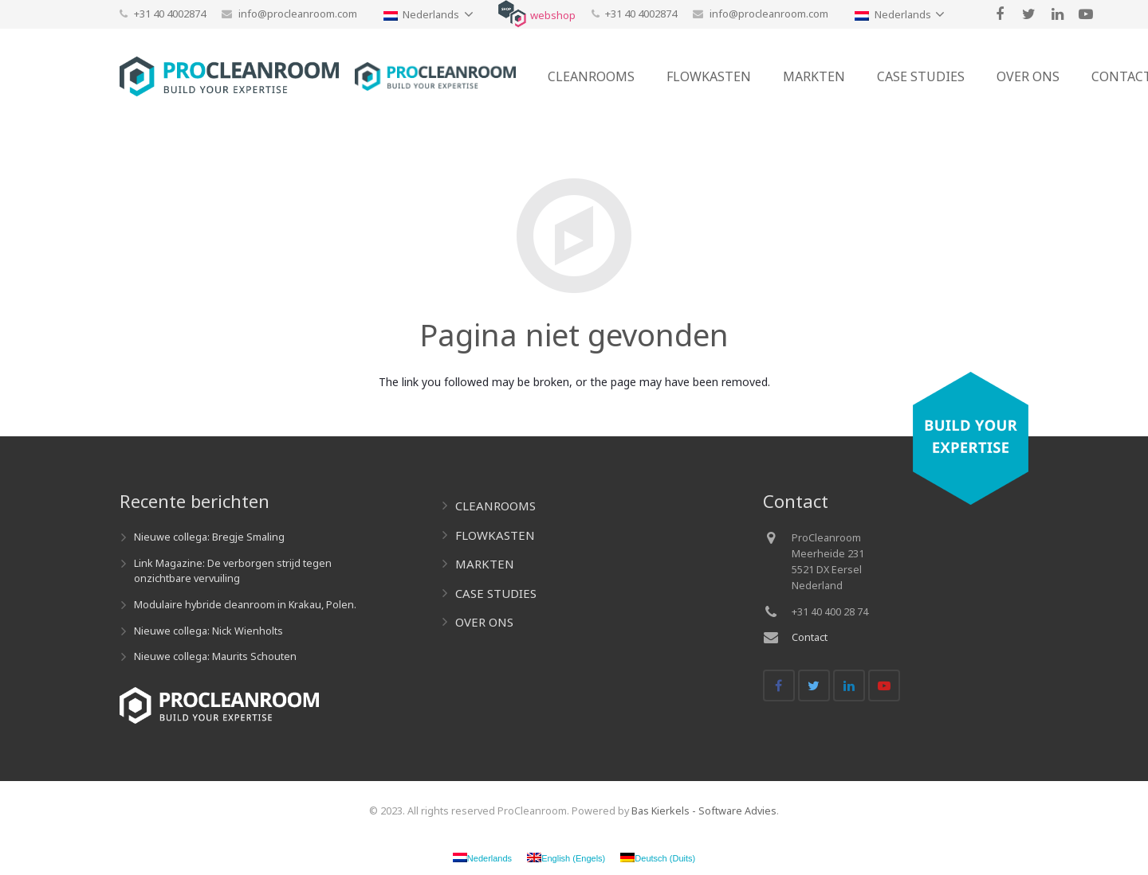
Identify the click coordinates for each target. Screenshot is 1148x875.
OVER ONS (484, 622)
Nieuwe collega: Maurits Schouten (215, 656)
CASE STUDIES (496, 593)
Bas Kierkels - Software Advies (703, 811)
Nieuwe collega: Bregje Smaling (209, 537)
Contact (810, 637)
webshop (553, 15)
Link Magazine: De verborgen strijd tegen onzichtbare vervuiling (233, 571)
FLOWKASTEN (495, 535)
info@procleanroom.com (297, 13)
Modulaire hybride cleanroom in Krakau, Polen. (245, 604)
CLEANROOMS (495, 506)
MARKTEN (484, 564)
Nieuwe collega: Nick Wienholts (208, 631)
